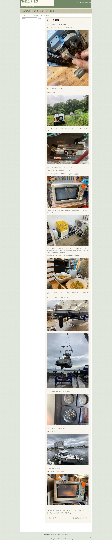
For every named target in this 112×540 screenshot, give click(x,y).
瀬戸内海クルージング (80, 518)
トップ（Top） (26, 11)
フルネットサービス (37, 3)
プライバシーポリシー (63, 534)
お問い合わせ (50, 11)
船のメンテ (51, 518)
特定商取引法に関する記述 (50, 534)
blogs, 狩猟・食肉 (58, 513)
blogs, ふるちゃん (72, 510)
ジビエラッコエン (38, 11)
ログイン (88, 537)
